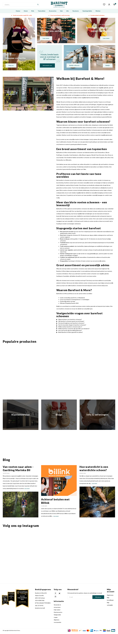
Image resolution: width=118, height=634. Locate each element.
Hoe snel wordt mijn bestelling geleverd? (70, 332)
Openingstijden (87, 12)
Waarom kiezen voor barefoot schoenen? (70, 321)
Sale (61, 12)
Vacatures (75, 12)
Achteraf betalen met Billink (55, 502)
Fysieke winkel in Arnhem (96, 16)
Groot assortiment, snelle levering (58, 16)
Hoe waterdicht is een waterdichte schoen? (93, 470)
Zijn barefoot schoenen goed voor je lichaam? (71, 322)
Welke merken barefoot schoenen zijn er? (70, 328)
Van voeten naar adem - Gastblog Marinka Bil (18, 470)
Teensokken (41, 12)
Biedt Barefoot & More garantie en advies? (70, 333)
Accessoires (52, 12)
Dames (18, 12)
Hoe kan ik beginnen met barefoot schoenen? (71, 324)
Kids (32, 12)
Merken (98, 12)
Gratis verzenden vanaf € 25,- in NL (21, 16)
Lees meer (27, 490)
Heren (26, 12)
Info (67, 12)
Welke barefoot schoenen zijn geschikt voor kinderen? (74, 330)
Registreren (110, 596)
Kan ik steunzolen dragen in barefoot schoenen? (72, 326)
